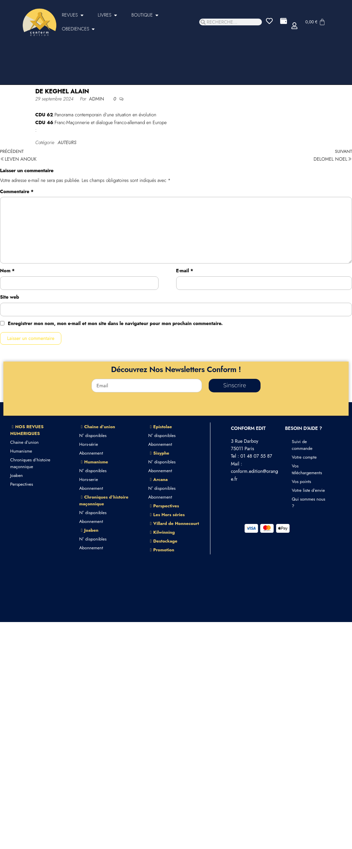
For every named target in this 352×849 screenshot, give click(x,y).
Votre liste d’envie (308, 490)
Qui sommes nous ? (308, 502)
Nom (7, 270)
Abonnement (91, 453)
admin (97, 98)
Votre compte (304, 457)
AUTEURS (67, 142)
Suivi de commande (302, 445)
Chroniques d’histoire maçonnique (30, 463)
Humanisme (21, 451)
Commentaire (17, 191)
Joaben (16, 475)
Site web (9, 297)
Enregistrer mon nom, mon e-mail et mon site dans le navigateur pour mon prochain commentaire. (115, 323)
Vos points (301, 481)
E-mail (184, 270)
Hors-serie (88, 479)
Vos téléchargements (307, 469)
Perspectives (21, 484)
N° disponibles (93, 435)
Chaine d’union (24, 442)
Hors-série (88, 444)
